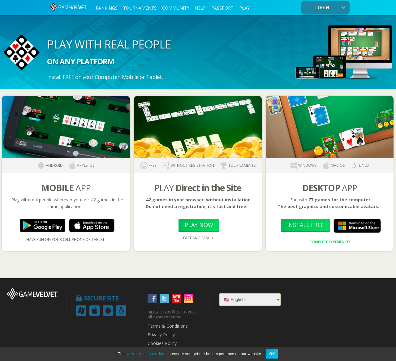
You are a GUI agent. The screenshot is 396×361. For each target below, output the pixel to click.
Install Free (305, 225)
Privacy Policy (161, 334)
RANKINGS (107, 8)
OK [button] (272, 353)
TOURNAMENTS (140, 8)
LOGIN (331, 8)
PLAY (244, 8)
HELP (200, 8)
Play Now (199, 225)
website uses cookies (146, 353)
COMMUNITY (175, 8)
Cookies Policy (162, 343)
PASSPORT (222, 8)
